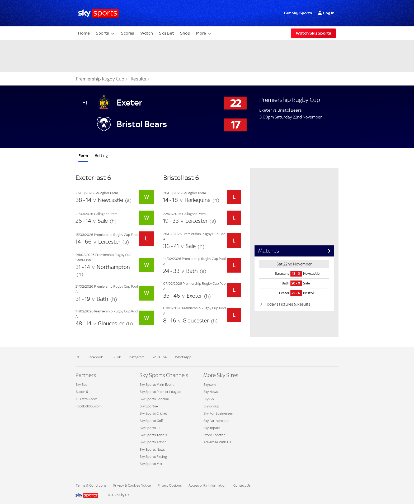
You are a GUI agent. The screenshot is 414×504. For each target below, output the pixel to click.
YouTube (160, 357)
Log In (329, 13)
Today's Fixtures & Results (287, 304)
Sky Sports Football (155, 399)
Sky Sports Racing (153, 457)
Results (138, 79)
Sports (102, 33)
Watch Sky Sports (313, 33)
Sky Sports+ (149, 406)
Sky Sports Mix (151, 464)
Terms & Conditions (91, 485)
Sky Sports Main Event (157, 385)
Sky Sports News (152, 449)
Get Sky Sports (298, 13)
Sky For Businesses (218, 413)
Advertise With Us (217, 442)
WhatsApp (183, 357)
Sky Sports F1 (150, 428)
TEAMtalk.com (86, 399)
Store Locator (214, 435)
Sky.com (210, 385)
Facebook (95, 357)
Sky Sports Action (153, 442)
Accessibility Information (208, 485)
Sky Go (209, 399)
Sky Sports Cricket (153, 413)
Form (83, 155)
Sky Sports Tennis (153, 435)
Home (84, 33)
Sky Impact (212, 428)
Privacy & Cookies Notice (132, 485)
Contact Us (242, 485)
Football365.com (89, 406)
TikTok (116, 357)
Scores (127, 33)
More (201, 33)
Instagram (136, 357)
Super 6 (82, 392)
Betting (101, 155)
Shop (185, 33)
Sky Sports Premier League (160, 392)
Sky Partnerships (216, 421)
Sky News (211, 392)
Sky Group (211, 406)
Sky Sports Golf (151, 421)
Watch (146, 33)
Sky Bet (166, 33)
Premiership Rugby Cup (100, 79)
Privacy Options (170, 485)
